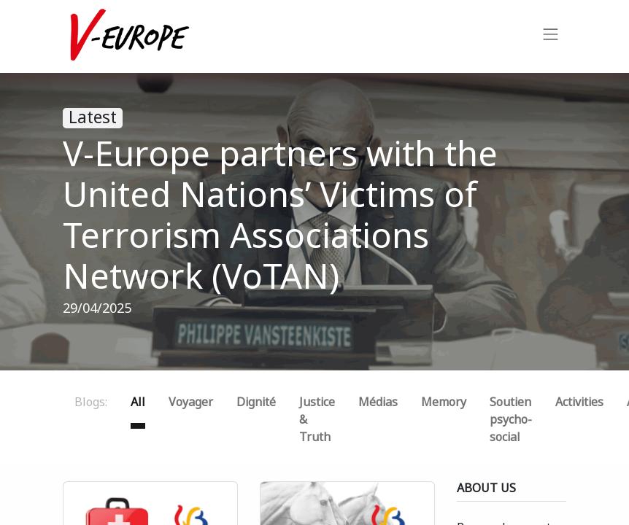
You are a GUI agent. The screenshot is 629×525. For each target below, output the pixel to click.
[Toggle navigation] (551, 36)
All (138, 402)
